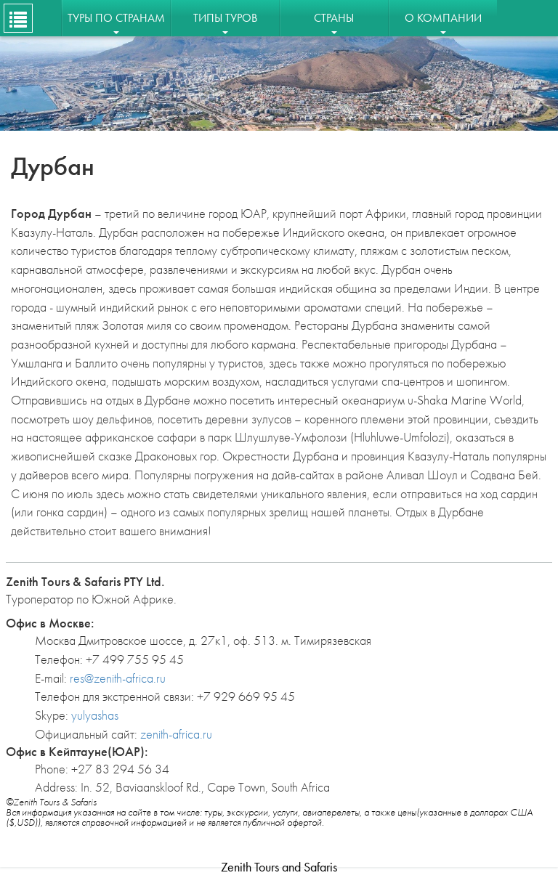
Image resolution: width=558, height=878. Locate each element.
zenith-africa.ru (176, 733)
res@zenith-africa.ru (118, 678)
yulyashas (94, 715)
